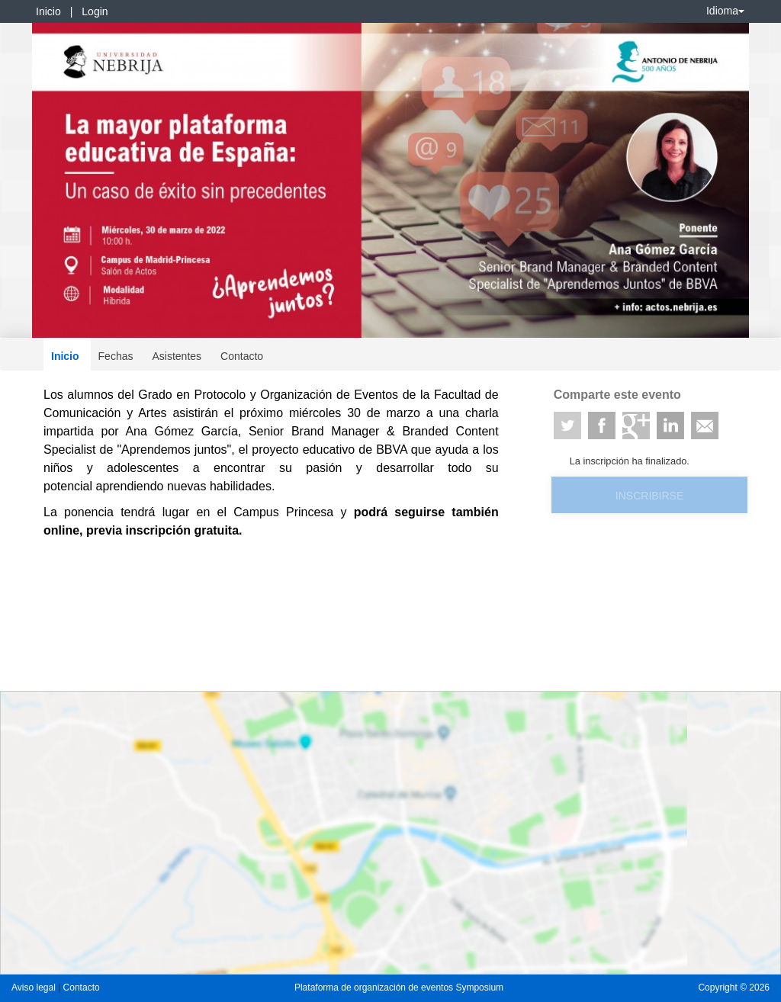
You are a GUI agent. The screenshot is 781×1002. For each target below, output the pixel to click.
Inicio (48, 11)
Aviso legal (34, 987)
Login (95, 11)
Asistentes (176, 356)
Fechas (115, 356)
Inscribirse (649, 496)
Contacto (241, 356)
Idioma (725, 11)
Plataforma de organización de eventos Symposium (398, 987)
